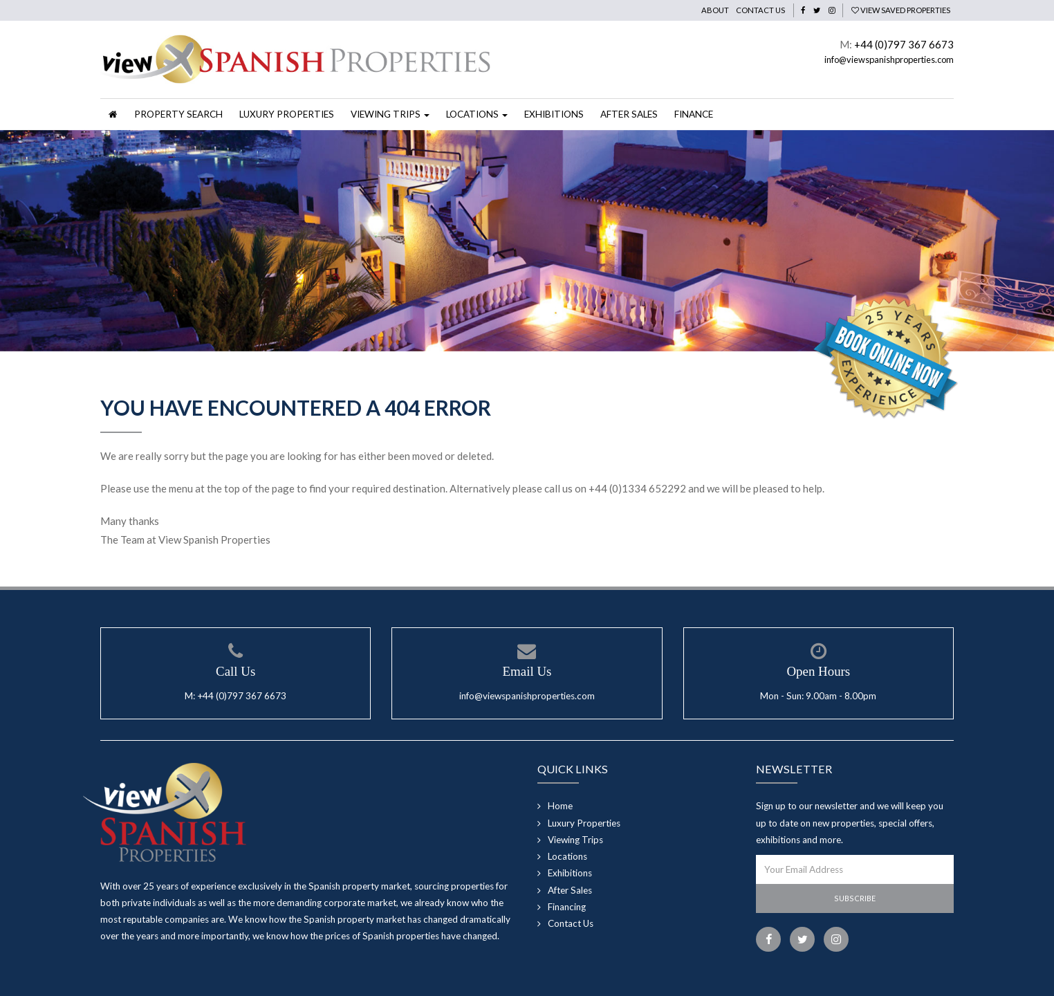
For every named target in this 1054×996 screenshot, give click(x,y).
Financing (567, 906)
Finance (693, 114)
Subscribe (855, 898)
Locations (567, 856)
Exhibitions (554, 114)
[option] (527, 240)
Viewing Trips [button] (390, 114)
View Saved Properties (900, 10)
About (715, 10)
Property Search (178, 114)
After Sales (629, 114)
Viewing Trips (575, 839)
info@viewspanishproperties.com (889, 59)
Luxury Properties (286, 114)
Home (560, 805)
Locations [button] (477, 114)
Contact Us (760, 10)
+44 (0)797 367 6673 (904, 44)
